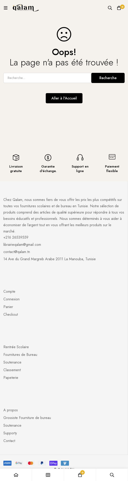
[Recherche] (109, 8)
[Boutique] (48, 475)
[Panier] (118, 8)
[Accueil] (16, 475)
